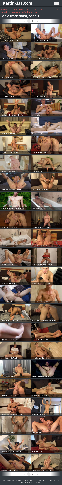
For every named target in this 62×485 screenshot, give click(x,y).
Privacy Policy (42, 480)
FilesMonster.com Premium (12, 480)
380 (33, 21)
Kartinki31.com (17, 3)
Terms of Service (29, 480)
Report (37, 482)
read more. (33, 12)
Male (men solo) (14, 16)
